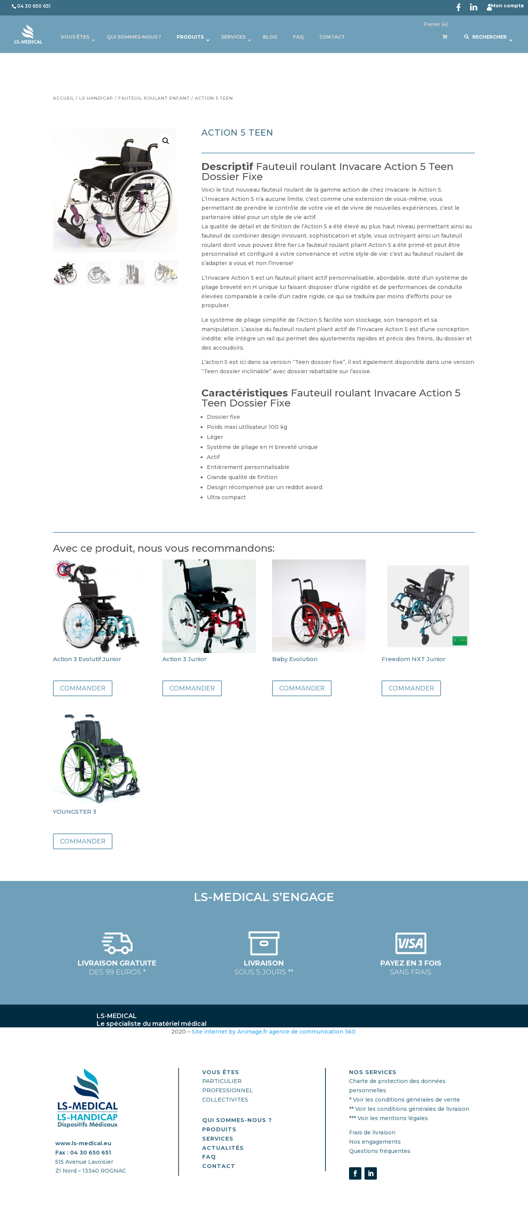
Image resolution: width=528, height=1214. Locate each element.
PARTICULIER (222, 1081)
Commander (83, 688)
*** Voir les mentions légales (388, 1118)
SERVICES (217, 1138)
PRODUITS (219, 1129)
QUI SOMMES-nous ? (237, 1120)
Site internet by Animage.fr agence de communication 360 (274, 1031)
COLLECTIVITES (225, 1099)
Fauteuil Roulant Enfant (154, 98)
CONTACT (218, 1166)
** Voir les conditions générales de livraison (409, 1108)
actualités (223, 1147)
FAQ (209, 1156)
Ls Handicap (96, 98)
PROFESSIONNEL (227, 1090)
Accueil (63, 98)
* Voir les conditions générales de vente (404, 1099)
